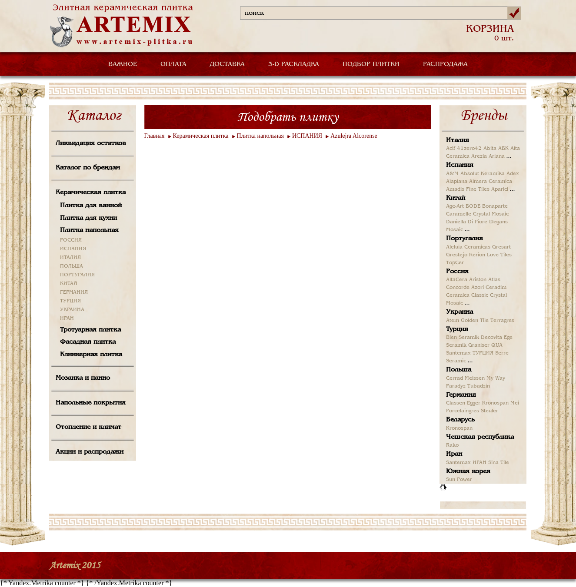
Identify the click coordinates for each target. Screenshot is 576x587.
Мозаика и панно (83, 378)
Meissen (475, 378)
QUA (497, 345)
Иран (454, 454)
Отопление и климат (88, 427)
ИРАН (67, 318)
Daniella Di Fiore (466, 222)
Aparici (499, 189)
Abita (489, 148)
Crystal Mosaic (491, 214)
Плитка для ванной (91, 205)
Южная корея (468, 471)
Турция (457, 329)
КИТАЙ (68, 283)
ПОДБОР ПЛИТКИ (371, 64)
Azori (477, 287)
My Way (495, 378)
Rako (452, 445)
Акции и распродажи (89, 452)
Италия (457, 140)
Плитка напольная (89, 230)
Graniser (478, 345)
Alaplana (456, 181)
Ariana (497, 156)
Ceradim (496, 287)
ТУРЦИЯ (70, 301)
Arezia (479, 156)
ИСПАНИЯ (73, 249)
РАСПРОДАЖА (445, 64)
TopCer (455, 262)
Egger (473, 403)
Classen (455, 403)
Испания (459, 165)
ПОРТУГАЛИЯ (77, 275)
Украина (459, 312)
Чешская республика (480, 437)
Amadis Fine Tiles (467, 189)
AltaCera (456, 279)
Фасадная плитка (88, 342)
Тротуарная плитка (90, 330)
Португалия (464, 238)
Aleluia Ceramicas (468, 247)
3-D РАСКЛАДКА (293, 64)
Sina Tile (498, 462)
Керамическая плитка (91, 192)
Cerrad (454, 378)
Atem (452, 320)
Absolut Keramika (482, 173)
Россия (457, 272)
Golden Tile (475, 320)
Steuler (489, 411)
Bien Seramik (462, 337)
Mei (514, 403)
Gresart (501, 247)
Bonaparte (495, 206)
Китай (455, 198)
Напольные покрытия (91, 403)
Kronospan (495, 403)
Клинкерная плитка (91, 355)
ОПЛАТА (173, 64)
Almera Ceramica (490, 181)
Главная (154, 136)
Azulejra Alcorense (353, 136)
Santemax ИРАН (466, 462)
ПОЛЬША (71, 266)
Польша (458, 370)
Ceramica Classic (467, 295)
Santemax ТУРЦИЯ (469, 353)
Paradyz (456, 386)
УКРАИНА (72, 309)
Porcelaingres (462, 411)
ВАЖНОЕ (122, 64)
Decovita (491, 337)
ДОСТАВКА (227, 64)
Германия (461, 395)
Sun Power (459, 479)
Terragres (502, 320)
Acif (450, 148)
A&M (452, 173)
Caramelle (458, 214)
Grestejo (456, 255)
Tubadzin (478, 386)
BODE (473, 206)
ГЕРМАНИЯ (74, 292)
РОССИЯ (71, 240)
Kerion (477, 255)
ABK (503, 148)
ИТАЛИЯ (70, 257)
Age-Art (455, 206)
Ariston (477, 279)
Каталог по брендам (88, 168)
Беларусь (460, 420)
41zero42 (469, 148)
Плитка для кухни (88, 218)
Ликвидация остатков (91, 143)
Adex (512, 173)
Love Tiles (499, 255)
